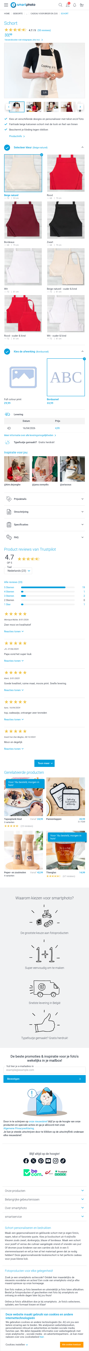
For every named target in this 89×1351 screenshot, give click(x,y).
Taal (9, 567)
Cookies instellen (17, 1344)
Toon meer (44, 763)
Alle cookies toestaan (71, 1344)
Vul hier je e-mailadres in (20, 1066)
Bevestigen (13, 1078)
